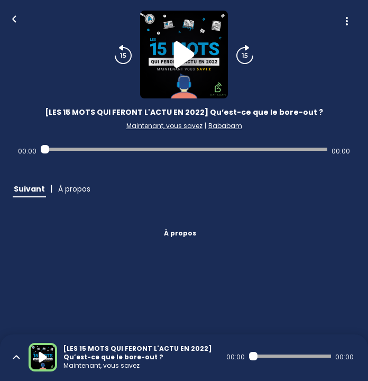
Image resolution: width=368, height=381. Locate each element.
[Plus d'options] (346, 21)
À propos (180, 233)
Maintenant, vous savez (164, 125)
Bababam (225, 125)
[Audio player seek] (184, 149)
